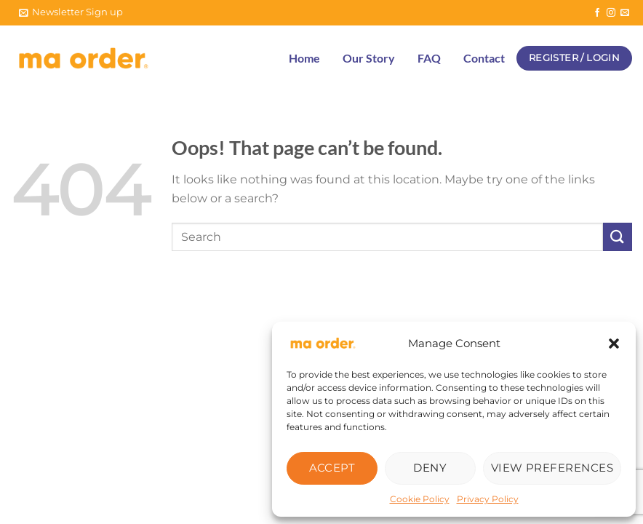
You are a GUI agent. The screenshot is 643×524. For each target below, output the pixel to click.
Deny (430, 468)
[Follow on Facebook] (597, 13)
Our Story (369, 58)
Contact (484, 58)
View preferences (552, 468)
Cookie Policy (420, 498)
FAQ (429, 58)
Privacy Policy (488, 498)
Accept (332, 468)
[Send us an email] (624, 13)
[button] (614, 343)
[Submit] (617, 237)
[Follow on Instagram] (611, 13)
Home (304, 58)
